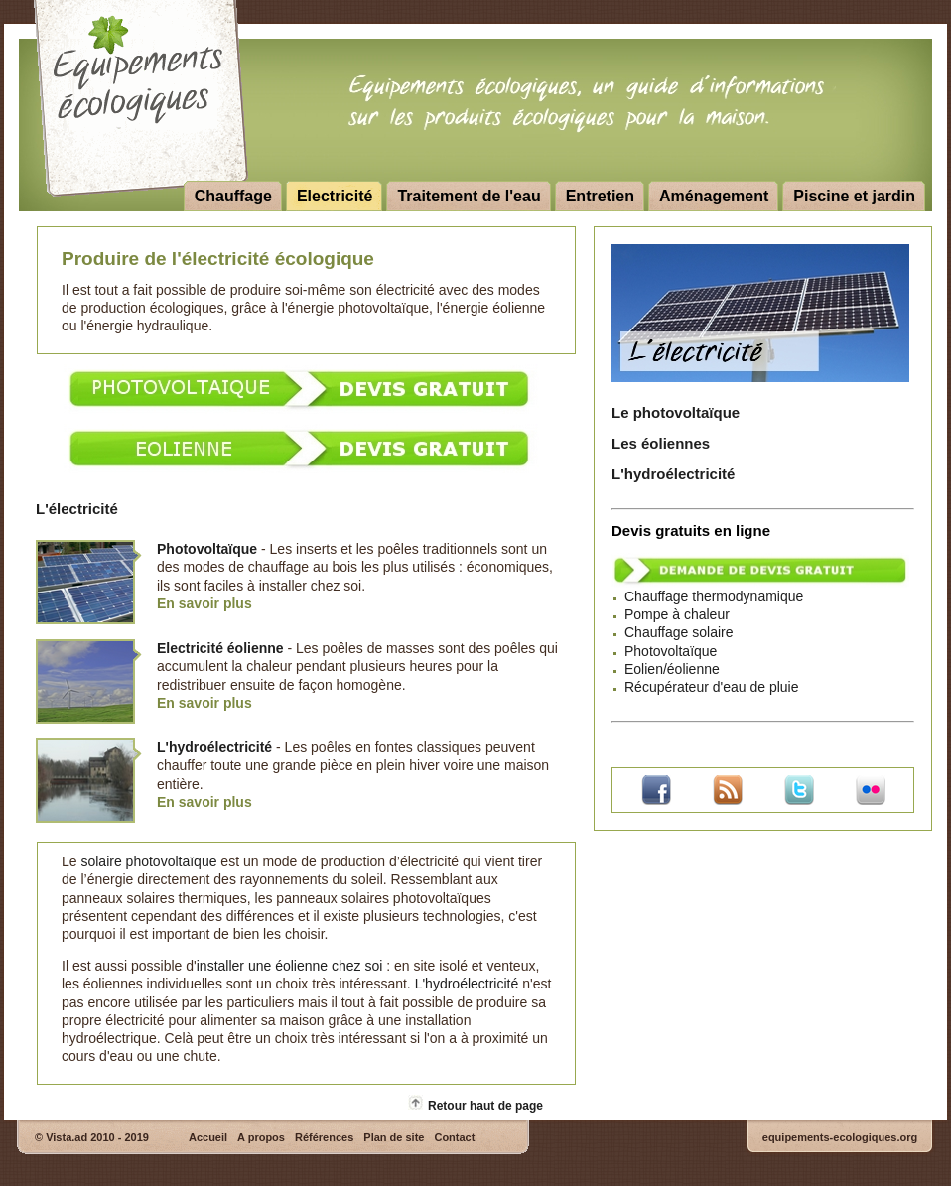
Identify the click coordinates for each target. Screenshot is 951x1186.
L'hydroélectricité (673, 473)
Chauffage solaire (678, 632)
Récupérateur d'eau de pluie (711, 687)
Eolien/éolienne (672, 669)
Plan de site (393, 1137)
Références (324, 1137)
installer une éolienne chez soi (290, 966)
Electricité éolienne (220, 648)
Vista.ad (66, 1137)
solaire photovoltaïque (148, 861)
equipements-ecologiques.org (839, 1137)
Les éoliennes (660, 443)
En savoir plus (204, 603)
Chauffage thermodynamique (713, 596)
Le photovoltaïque (675, 412)
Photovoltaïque (670, 651)
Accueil (208, 1137)
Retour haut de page (485, 1106)
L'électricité (77, 508)
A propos (261, 1137)
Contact (454, 1137)
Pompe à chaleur (677, 614)
